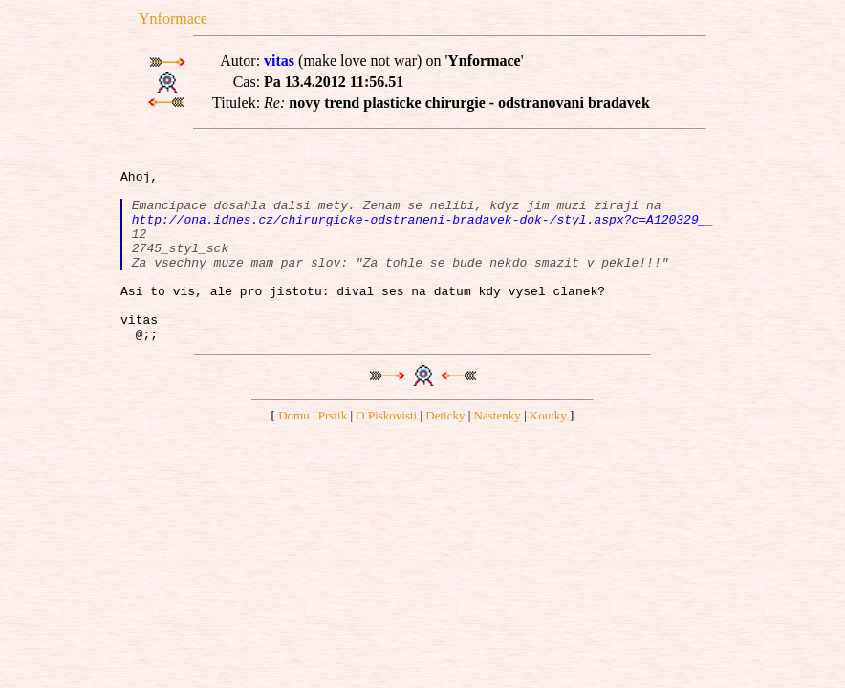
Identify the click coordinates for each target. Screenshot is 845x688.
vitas (279, 61)
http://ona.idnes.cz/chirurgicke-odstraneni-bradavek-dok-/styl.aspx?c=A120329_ (419, 233)
